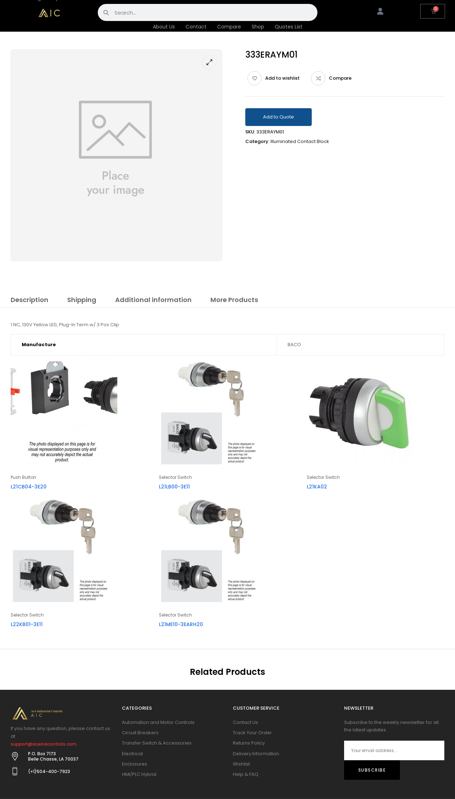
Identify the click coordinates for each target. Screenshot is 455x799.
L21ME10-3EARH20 (181, 624)
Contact (196, 26)
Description (29, 299)
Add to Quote (278, 116)
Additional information (153, 299)
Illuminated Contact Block (300, 141)
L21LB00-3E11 (174, 486)
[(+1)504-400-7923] (15, 771)
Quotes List (289, 26)
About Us (164, 26)
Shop (258, 26)
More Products (234, 299)
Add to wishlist (282, 78)
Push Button (23, 477)
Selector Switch (175, 477)
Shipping (81, 299)
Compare (229, 26)
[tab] (29, 301)
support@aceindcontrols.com (43, 744)
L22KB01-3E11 (27, 624)
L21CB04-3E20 (29, 486)
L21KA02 (317, 486)
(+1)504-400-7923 (49, 771)
